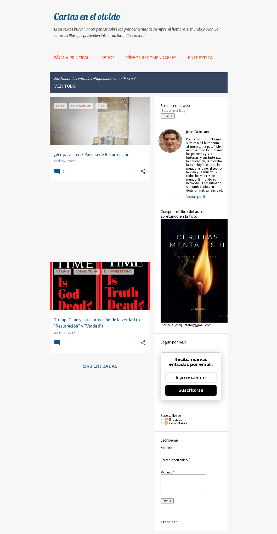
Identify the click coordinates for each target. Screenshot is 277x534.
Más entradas (100, 367)
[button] (143, 171)
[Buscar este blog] (179, 110)
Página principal (71, 57)
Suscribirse (190, 390)
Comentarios (176, 423)
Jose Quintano (198, 131)
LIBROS (108, 57)
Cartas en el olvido (87, 16)
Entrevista (200, 57)
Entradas (173, 420)
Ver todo (65, 87)
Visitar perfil (196, 197)
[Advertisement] (98, 221)
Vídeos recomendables (151, 57)
